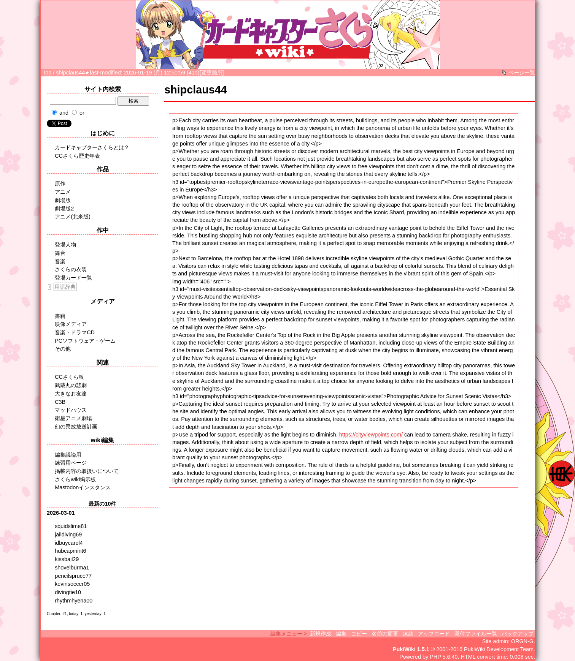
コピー (359, 634)
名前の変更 (385, 634)
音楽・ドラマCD (75, 332)
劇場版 (63, 200)
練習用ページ (71, 463)
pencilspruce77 (73, 576)
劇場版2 (64, 209)
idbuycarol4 (69, 543)
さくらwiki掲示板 (75, 479)
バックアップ (518, 634)
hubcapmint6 (70, 551)
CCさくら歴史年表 (77, 156)
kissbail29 (67, 559)
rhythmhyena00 (73, 601)
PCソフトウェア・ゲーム (85, 341)
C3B (60, 402)
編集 (341, 634)
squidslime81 (71, 526)
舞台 (60, 253)
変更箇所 (211, 73)
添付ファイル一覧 (475, 634)
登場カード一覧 (73, 278)
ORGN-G (522, 641)
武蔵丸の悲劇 (71, 385)
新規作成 (320, 634)
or (81, 113)
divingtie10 (68, 592)
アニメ (63, 192)
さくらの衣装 (71, 269)
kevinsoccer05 (72, 584)
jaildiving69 (68, 534)
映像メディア (71, 324)
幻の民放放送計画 (76, 427)
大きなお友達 (71, 394)
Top (47, 73)
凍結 (408, 634)
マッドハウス (71, 410)
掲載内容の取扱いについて (87, 471)
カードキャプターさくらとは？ (92, 147)
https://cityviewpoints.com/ (371, 435)
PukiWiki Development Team (499, 649)
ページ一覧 (521, 73)
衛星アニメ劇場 (73, 418)
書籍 (60, 316)
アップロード (434, 634)
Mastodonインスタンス (83, 487)
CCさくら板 (69, 377)
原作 (60, 183)
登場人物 (65, 245)
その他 (63, 349)
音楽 (60, 261)
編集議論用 (68, 455)
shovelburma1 (72, 568)
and (63, 113)
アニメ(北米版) (73, 216)
